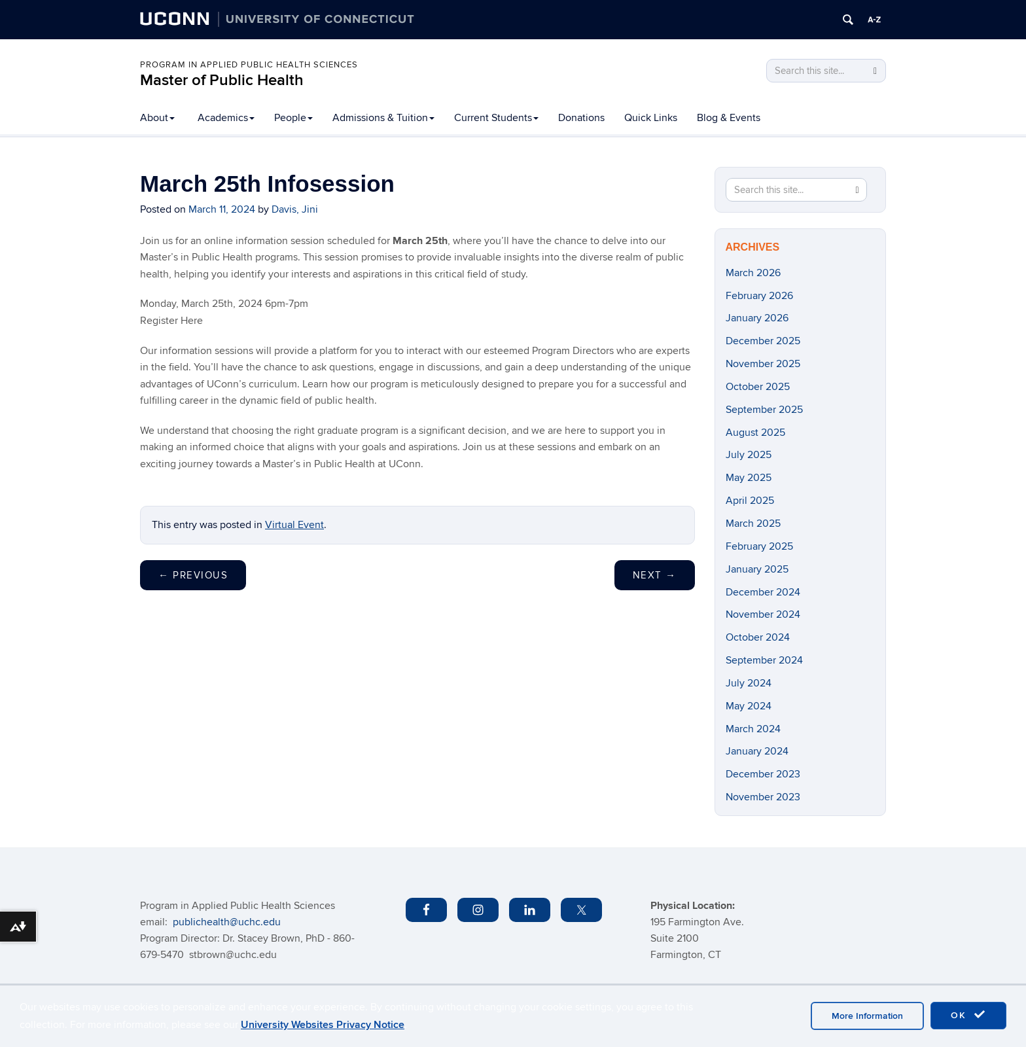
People (293, 117)
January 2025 (757, 569)
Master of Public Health (222, 80)
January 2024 (757, 751)
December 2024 (763, 592)
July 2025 (748, 454)
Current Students (496, 117)
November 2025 (763, 363)
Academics (226, 117)
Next (655, 575)
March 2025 (753, 523)
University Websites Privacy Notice (322, 1024)
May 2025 (748, 477)
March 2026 (753, 272)
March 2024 (753, 729)
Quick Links (650, 117)
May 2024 (748, 706)
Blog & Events (728, 117)
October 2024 (758, 637)
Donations (581, 117)
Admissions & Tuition (383, 117)
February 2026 (759, 295)
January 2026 (757, 318)
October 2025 (758, 386)
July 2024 (748, 683)
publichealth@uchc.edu (227, 922)
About (157, 117)
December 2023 (763, 774)
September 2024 (764, 660)
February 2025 (759, 546)
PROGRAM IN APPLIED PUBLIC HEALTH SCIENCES (249, 65)
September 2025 (764, 409)
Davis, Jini (295, 209)
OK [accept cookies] (968, 1015)
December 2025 (763, 340)
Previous (193, 575)
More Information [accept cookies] (867, 1015)
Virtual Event (294, 524)
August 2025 (755, 432)
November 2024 (763, 614)
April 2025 (750, 500)
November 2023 (763, 797)
